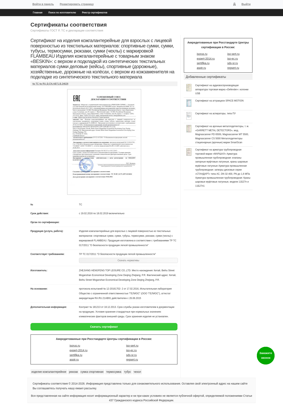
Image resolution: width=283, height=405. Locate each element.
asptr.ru (74, 359)
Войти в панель (43, 4)
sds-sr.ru (131, 355)
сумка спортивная (92, 371)
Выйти (246, 4)
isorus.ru (75, 345)
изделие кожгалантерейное (48, 371)
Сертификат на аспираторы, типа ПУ (215, 113)
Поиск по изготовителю (62, 12)
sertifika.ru (76, 355)
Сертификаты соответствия (68, 25)
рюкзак (73, 371)
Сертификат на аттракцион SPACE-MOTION (219, 100)
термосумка (113, 371)
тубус (127, 371)
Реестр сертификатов (94, 12)
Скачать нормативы (128, 260)
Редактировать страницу (77, 4)
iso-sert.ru (132, 345)
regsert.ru (132, 359)
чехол (137, 371)
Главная (37, 12)
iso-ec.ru (131, 350)
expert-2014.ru (78, 350)
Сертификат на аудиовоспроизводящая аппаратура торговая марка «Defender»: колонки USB (222, 89)
